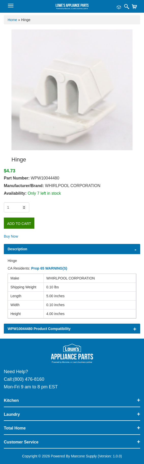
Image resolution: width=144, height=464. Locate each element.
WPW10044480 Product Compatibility (39, 329)
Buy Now (11, 236)
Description (17, 249)
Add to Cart (19, 224)
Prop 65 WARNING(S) (49, 268)
